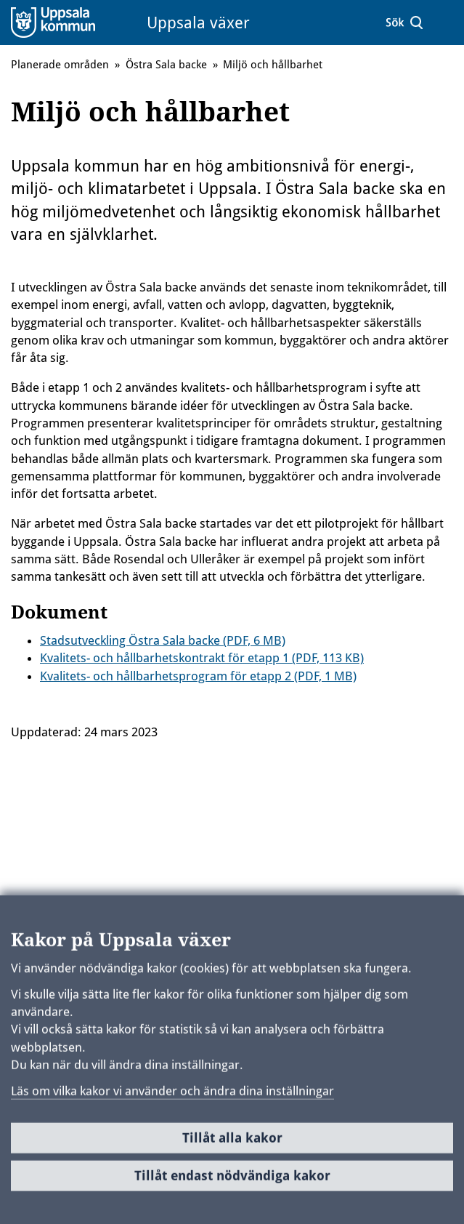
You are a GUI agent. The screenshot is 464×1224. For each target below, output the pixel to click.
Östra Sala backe (166, 64)
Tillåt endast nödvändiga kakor (232, 1180)
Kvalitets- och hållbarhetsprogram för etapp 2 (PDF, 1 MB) (198, 676)
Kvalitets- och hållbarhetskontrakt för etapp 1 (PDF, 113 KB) (202, 658)
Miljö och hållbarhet (272, 64)
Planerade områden (60, 64)
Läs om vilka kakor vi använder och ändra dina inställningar (172, 1096)
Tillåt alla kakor (232, 1143)
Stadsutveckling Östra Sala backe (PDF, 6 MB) (162, 640)
